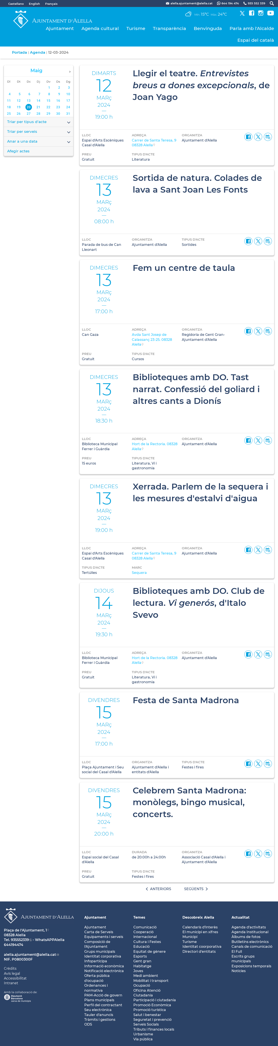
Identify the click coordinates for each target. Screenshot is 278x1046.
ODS (88, 1024)
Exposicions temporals (251, 966)
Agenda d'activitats (249, 927)
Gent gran (142, 961)
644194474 (13, 945)
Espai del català (255, 40)
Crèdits (10, 968)
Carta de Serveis (98, 932)
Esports (140, 956)
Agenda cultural (100, 28)
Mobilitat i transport (151, 981)
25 (9, 114)
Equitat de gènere (149, 951)
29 (48, 114)
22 (48, 107)
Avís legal (12, 973)
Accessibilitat (15, 978)
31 (68, 114)
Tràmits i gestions (99, 1020)
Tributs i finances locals (153, 1029)
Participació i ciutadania (154, 1000)
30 (58, 114)
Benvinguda (208, 28)
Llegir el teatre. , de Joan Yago (201, 85)
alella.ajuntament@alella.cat (30, 955)
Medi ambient (145, 976)
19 (19, 107)
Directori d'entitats (199, 951)
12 (19, 101)
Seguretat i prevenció (152, 1020)
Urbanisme (143, 1034)
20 (29, 107)
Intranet (11, 983)
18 (9, 107)
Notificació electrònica (104, 971)
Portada (19, 52)
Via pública (143, 1039)
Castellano (16, 3)
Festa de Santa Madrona (186, 700)
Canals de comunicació (252, 946)
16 (58, 101)
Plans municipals (99, 1000)
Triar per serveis (39, 132)
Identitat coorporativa (202, 946)
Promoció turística (149, 1010)
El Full (237, 951)
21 (38, 107)
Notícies (239, 971)
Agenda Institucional (250, 932)
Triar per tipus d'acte (39, 122)
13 (29, 101)
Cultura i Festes (147, 942)
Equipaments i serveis (103, 937)
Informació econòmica (104, 966)
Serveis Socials (146, 1024)
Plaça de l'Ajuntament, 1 (25, 930)
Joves (138, 971)
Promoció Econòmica (152, 1005)
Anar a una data (39, 141)
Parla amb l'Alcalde (252, 28)
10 (68, 94)
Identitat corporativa (102, 956)
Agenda (37, 52)
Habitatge (142, 966)
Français (51, 3)
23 (58, 107)
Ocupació (141, 985)
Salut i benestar (147, 1015)
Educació (141, 946)
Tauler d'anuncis (98, 1015)
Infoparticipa (95, 961)
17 (68, 101)
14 (38, 101)
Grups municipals (99, 951)
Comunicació (145, 927)
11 (9, 101)
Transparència (169, 28)
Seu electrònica (98, 1010)
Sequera (139, 573)
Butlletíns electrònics (250, 942)
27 (29, 114)
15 (48, 101)
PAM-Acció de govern (103, 995)
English (34, 3)
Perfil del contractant (103, 1005)
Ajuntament (60, 28)
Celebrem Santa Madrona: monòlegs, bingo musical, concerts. (189, 802)
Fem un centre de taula (184, 268)
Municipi (189, 937)
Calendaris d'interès (200, 927)
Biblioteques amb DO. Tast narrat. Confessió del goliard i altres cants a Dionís (196, 389)
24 (68, 107)
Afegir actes (18, 151)
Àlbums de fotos (246, 937)
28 (38, 114)
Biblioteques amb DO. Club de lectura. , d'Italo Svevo (199, 603)
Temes (139, 917)
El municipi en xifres (200, 932)
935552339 (20, 940)
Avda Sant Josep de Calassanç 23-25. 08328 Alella (152, 339)
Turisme (135, 28)
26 (19, 114)
